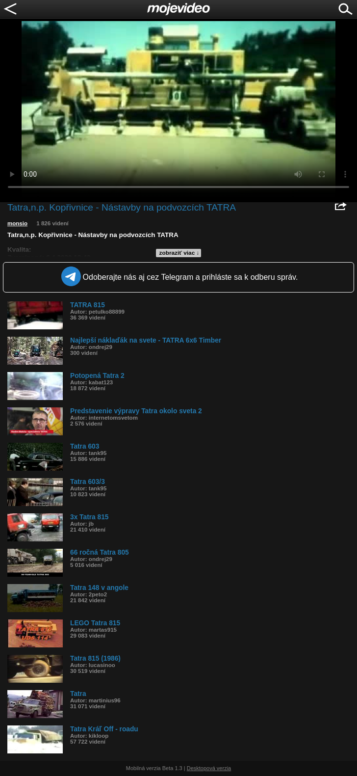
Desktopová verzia (209, 768)
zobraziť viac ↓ (179, 252)
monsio (17, 223)
